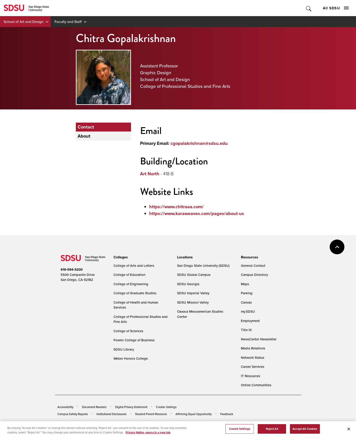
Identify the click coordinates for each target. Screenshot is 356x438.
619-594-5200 (72, 269)
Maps (245, 284)
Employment (250, 320)
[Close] (349, 433)
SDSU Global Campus (193, 274)
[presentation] (120, 257)
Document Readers (94, 407)
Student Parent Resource (151, 414)
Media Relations (253, 348)
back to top (337, 247)
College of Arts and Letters (134, 265)
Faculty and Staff (68, 21)
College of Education (129, 274)
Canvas (246, 302)
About (84, 136)
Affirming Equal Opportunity (194, 414)
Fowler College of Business (134, 340)
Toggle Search (309, 8)
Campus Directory (254, 274)
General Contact (253, 265)
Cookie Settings (166, 407)
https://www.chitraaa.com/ (176, 206)
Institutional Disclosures (111, 414)
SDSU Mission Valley (193, 302)
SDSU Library (124, 349)
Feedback (226, 414)
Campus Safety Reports (72, 414)
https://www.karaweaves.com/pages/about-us (196, 213)
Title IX (246, 329)
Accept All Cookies (304, 432)
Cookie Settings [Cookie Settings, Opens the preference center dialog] (239, 432)
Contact (86, 127)
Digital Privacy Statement (131, 407)
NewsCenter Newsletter (259, 339)
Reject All (272, 432)
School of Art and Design (23, 21)
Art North (149, 173)
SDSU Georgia (188, 284)
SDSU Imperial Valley (193, 293)
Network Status (252, 357)
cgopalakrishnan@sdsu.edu (199, 143)
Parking (246, 293)
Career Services (252, 366)
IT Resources (250, 376)
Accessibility (65, 407)
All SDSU (336, 8)
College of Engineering (131, 284)
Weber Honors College (131, 358)
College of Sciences (128, 331)
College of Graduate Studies (135, 293)
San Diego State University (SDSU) (203, 265)
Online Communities (256, 385)
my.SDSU (248, 311)
